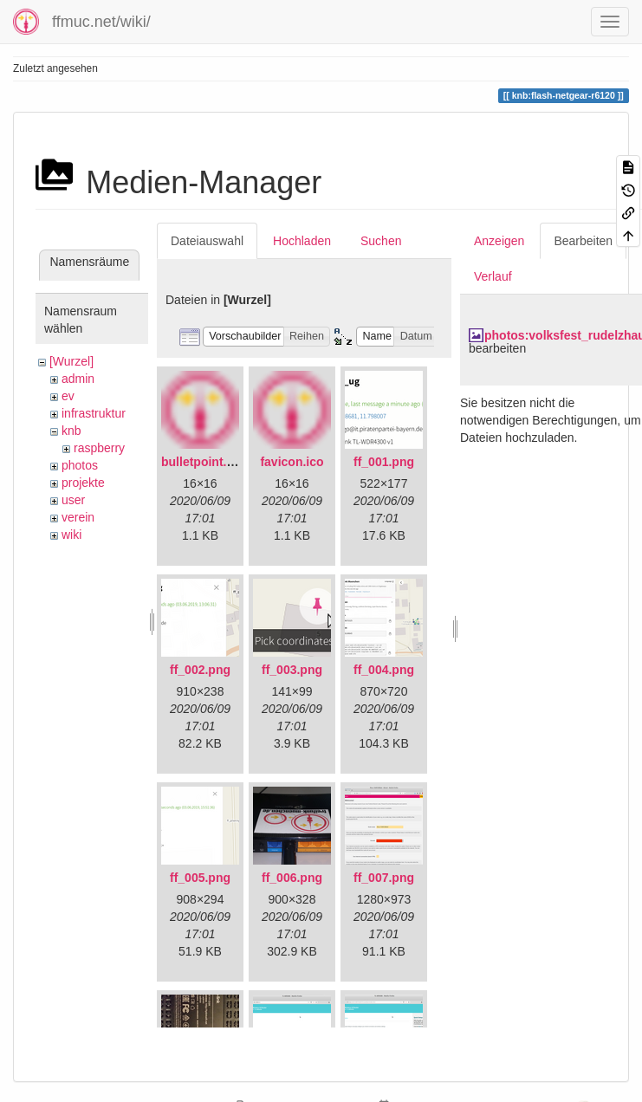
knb (71, 431)
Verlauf (493, 276)
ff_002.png (200, 670)
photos (80, 465)
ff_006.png (292, 878)
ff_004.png (383, 670)
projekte (83, 482)
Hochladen (302, 241)
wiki (71, 534)
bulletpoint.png (205, 462)
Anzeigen (499, 241)
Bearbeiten (583, 241)
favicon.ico (291, 462)
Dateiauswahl (207, 241)
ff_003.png (292, 670)
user (73, 500)
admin (78, 379)
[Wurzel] (71, 361)
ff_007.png (383, 878)
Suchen (380, 241)
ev (68, 396)
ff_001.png (383, 462)
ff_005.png (200, 878)
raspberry (99, 448)
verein (78, 517)
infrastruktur (94, 413)
